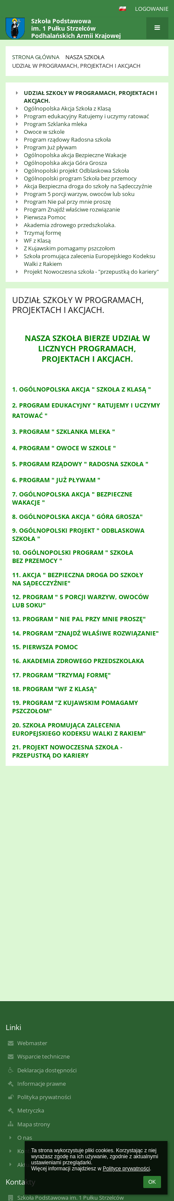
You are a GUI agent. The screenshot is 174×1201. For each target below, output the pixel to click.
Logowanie (151, 9)
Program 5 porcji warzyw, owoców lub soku (79, 194)
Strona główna (35, 57)
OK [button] (152, 1182)
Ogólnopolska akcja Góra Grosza (65, 163)
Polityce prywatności (126, 1169)
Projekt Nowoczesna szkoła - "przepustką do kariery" (91, 271)
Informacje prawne (41, 1083)
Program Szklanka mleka (55, 124)
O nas (24, 1137)
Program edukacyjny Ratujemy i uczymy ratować (86, 116)
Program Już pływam (50, 147)
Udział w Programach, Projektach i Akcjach (76, 66)
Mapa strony (33, 1124)
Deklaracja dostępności (47, 1070)
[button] (122, 8)
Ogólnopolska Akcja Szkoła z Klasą (67, 108)
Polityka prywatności (44, 1097)
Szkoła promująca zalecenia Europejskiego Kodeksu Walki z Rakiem (89, 260)
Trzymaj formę (42, 233)
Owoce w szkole (44, 132)
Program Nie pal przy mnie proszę (67, 201)
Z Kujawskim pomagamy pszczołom (69, 248)
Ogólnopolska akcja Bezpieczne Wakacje (75, 155)
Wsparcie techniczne (43, 1056)
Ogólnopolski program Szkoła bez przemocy (80, 178)
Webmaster (32, 1043)
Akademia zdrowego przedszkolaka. (70, 225)
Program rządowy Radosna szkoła (67, 139)
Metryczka (30, 1110)
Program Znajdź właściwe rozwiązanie (72, 209)
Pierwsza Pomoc (45, 217)
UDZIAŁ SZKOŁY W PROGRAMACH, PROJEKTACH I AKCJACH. (90, 96)
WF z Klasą (37, 240)
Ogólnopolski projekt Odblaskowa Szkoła (76, 170)
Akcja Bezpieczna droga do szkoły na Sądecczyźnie (88, 186)
